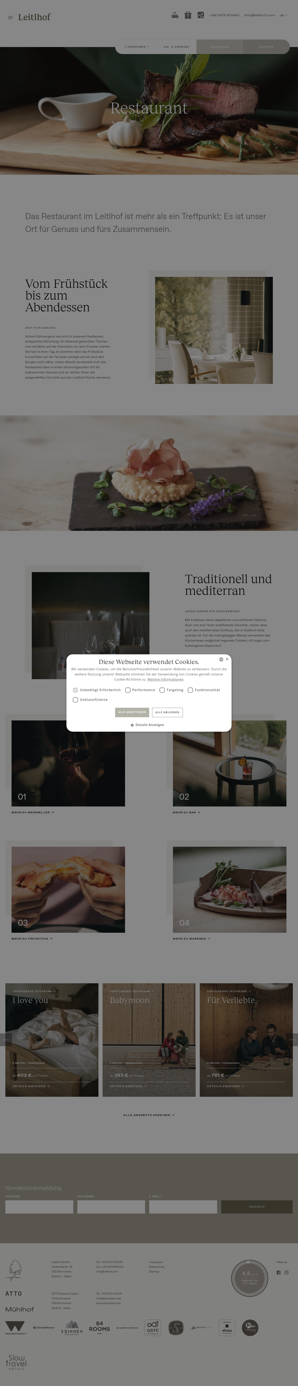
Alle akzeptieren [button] (132, 712)
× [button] (226, 659)
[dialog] (149, 693)
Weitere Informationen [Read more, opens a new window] (165, 679)
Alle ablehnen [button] (167, 712)
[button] (149, 725)
